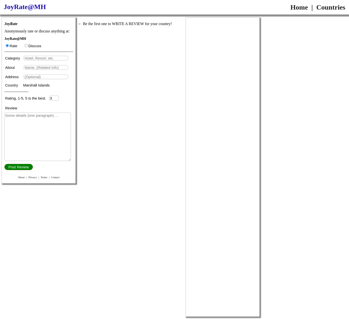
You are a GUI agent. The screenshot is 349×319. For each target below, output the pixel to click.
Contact (55, 177)
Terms (44, 177)
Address (12, 77)
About (10, 67)
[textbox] (45, 58)
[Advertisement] (222, 91)
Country (12, 85)
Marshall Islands (36, 85)
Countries (330, 7)
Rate (11, 46)
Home (299, 7)
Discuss (33, 46)
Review (11, 108)
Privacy (32, 177)
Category (13, 58)
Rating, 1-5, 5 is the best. (27, 98)
